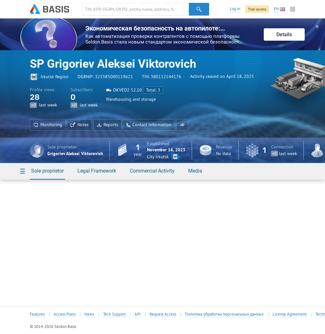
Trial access (257, 9)
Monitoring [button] (47, 124)
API (138, 314)
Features (37, 314)
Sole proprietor (47, 171)
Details (284, 34)
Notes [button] (79, 124)
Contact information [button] (148, 124)
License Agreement (290, 314)
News (89, 314)
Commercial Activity (152, 171)
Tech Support (114, 314)
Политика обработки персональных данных (224, 314)
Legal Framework (96, 171)
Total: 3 (153, 90)
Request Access (162, 314)
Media (195, 171)
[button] (182, 125)
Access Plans (65, 314)
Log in (235, 8)
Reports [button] (107, 124)
